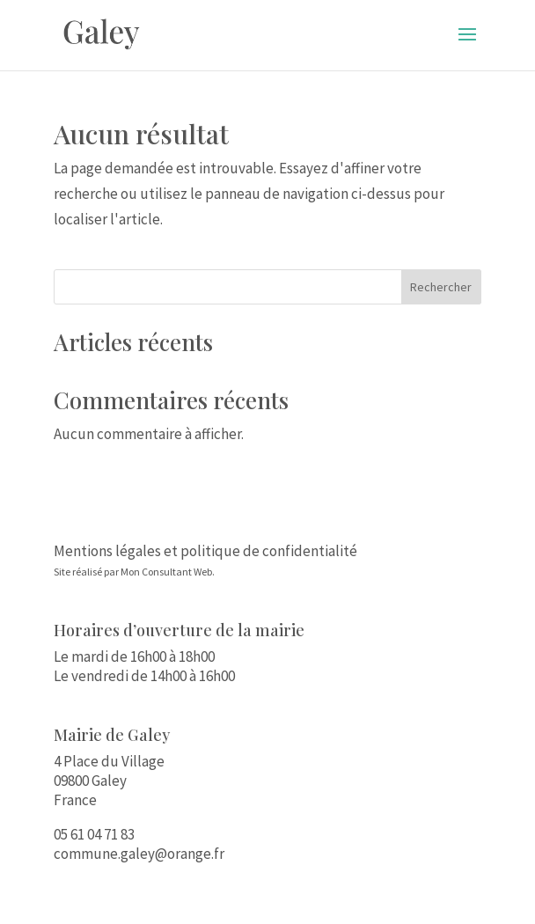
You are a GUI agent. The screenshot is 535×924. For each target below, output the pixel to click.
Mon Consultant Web (166, 571)
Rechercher (441, 287)
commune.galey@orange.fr (139, 853)
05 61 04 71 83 (94, 834)
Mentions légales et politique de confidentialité (205, 551)
